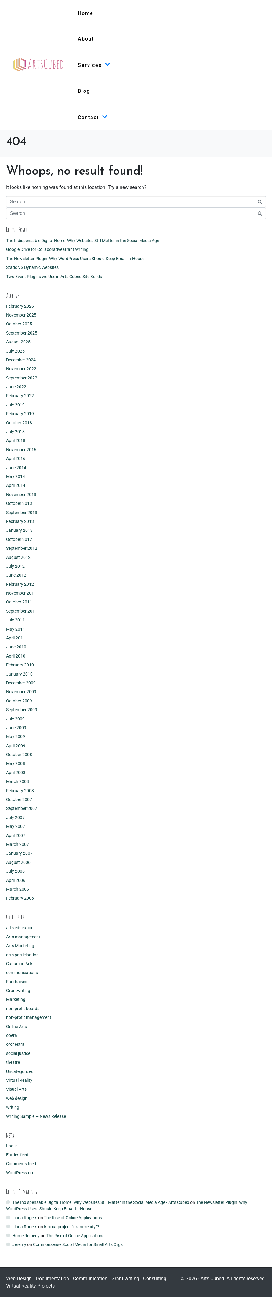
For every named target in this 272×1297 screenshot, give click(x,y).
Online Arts (16, 1026)
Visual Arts (16, 1089)
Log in (12, 1145)
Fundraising (17, 981)
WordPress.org (20, 1172)
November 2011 (21, 593)
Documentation (52, 1278)
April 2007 (15, 835)
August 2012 (18, 557)
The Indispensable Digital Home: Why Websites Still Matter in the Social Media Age (82, 240)
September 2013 (21, 512)
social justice (18, 1053)
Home (85, 13)
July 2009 (15, 718)
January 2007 (19, 853)
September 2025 (21, 333)
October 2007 (19, 799)
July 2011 (15, 620)
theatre (13, 1062)
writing (12, 1107)
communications (22, 972)
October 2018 (19, 422)
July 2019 (15, 404)
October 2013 (19, 503)
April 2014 (15, 485)
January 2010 (19, 674)
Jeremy (19, 1244)
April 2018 (15, 440)
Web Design (19, 1278)
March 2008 (17, 781)
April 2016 (15, 458)
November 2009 (21, 691)
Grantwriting (18, 990)
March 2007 (17, 844)
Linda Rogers (24, 1217)
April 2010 (15, 656)
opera (11, 1035)
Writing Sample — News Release (36, 1116)
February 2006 (20, 898)
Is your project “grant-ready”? (71, 1226)
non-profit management (28, 1017)
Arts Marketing (20, 945)
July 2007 (15, 817)
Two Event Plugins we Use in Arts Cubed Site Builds (54, 276)
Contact (92, 117)
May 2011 (15, 629)
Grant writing (125, 1278)
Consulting (154, 1278)
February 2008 (20, 790)
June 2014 (16, 467)
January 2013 (19, 530)
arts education (20, 927)
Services (94, 65)
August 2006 (18, 862)
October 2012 (19, 539)
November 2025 (21, 315)
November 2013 (21, 494)
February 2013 (20, 521)
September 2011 (21, 611)
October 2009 (19, 700)
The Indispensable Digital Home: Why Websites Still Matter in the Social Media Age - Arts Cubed (100, 1202)
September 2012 (21, 548)
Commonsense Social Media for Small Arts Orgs (78, 1244)
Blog (84, 91)
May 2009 (15, 736)
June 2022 (16, 386)
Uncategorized (20, 1071)
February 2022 (20, 395)
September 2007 (21, 808)
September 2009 (21, 709)
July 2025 (15, 351)
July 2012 (15, 566)
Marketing (15, 999)
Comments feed (21, 1163)
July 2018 (15, 431)
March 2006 (17, 889)
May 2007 (15, 826)
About (86, 39)
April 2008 (15, 772)
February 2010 (20, 664)
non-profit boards (22, 1008)
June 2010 (16, 646)
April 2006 (15, 880)
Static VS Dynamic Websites (32, 267)
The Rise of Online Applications (73, 1217)
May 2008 (15, 763)
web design (16, 1098)
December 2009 (21, 682)
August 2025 (18, 341)
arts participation (22, 954)
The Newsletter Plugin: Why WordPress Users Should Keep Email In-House (75, 258)
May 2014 (15, 476)
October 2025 (19, 323)
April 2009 (15, 745)
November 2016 (21, 449)
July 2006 (15, 871)
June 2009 (16, 727)
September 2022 (21, 377)
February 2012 (20, 584)
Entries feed (17, 1154)
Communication (90, 1278)
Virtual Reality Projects (30, 1286)
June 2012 (16, 575)
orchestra (15, 1044)
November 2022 (21, 368)
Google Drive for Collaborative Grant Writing (47, 249)
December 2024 (21, 359)
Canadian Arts (19, 963)
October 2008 (19, 754)
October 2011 (19, 602)
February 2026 (20, 306)
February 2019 (20, 413)
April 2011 (15, 638)
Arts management (23, 936)
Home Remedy (26, 1235)
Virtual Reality (19, 1080)
